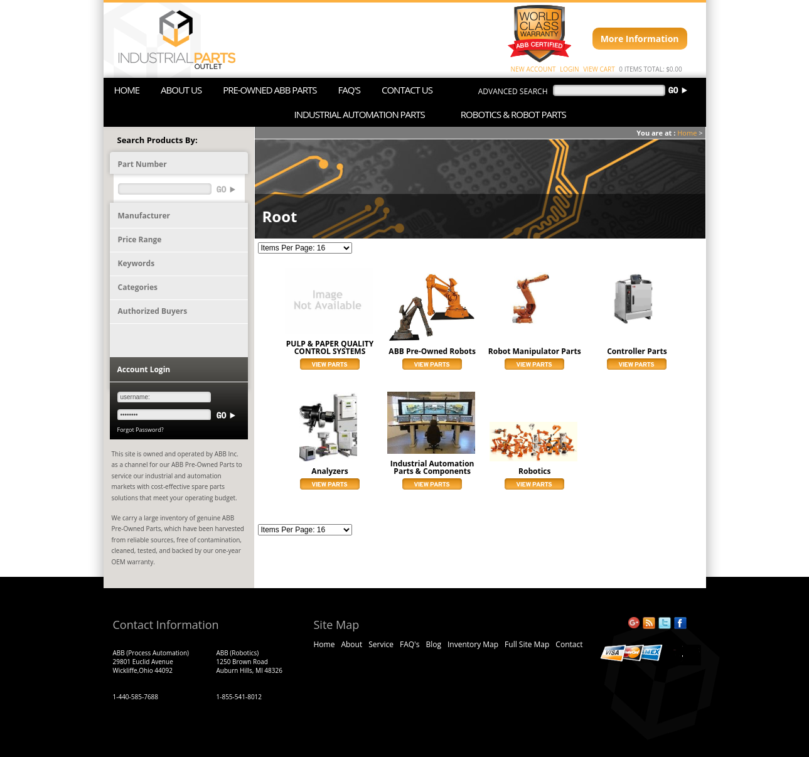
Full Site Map (527, 644)
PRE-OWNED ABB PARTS (269, 89)
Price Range (140, 239)
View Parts (330, 364)
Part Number (142, 164)
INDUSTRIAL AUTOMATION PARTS (359, 114)
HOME (127, 89)
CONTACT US (407, 89)
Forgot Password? (140, 430)
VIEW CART (598, 69)
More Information (640, 39)
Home (687, 132)
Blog (433, 644)
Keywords (136, 263)
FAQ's (409, 644)
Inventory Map (472, 644)
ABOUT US (181, 89)
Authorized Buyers (153, 311)
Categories (138, 287)
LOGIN (569, 69)
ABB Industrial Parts (171, 40)
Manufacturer (144, 215)
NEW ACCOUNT (533, 69)
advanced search (513, 91)
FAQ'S (349, 89)
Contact (568, 644)
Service (381, 644)
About (351, 644)
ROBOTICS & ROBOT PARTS (513, 114)
